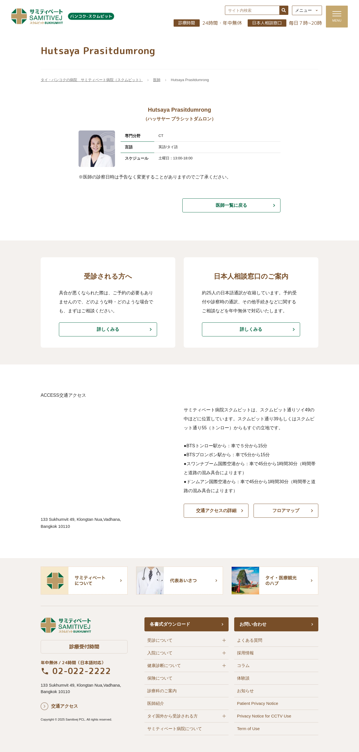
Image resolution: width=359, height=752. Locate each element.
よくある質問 (249, 640)
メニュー (303, 10)
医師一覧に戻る (231, 205)
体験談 (243, 678)
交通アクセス (64, 706)
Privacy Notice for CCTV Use (264, 716)
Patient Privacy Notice (257, 703)
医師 (156, 80)
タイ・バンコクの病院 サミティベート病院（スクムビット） (92, 80)
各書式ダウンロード (170, 624)
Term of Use (248, 728)
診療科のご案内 (162, 690)
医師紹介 (155, 703)
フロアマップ (286, 510)
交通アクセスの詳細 (216, 510)
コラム (243, 665)
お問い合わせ (253, 624)
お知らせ (245, 690)
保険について (159, 678)
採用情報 (245, 652)
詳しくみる (108, 329)
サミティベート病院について (174, 728)
